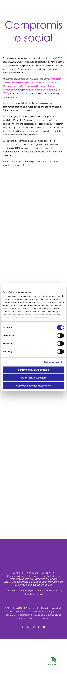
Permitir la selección (33, 378)
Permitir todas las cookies (33, 370)
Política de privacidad (50, 608)
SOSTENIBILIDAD (54, 661)
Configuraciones (51, 362)
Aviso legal (31, 608)
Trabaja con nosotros (37, 618)
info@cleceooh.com (33, 594)
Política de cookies (16, 611)
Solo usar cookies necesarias (33, 386)
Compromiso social (35, 611)
